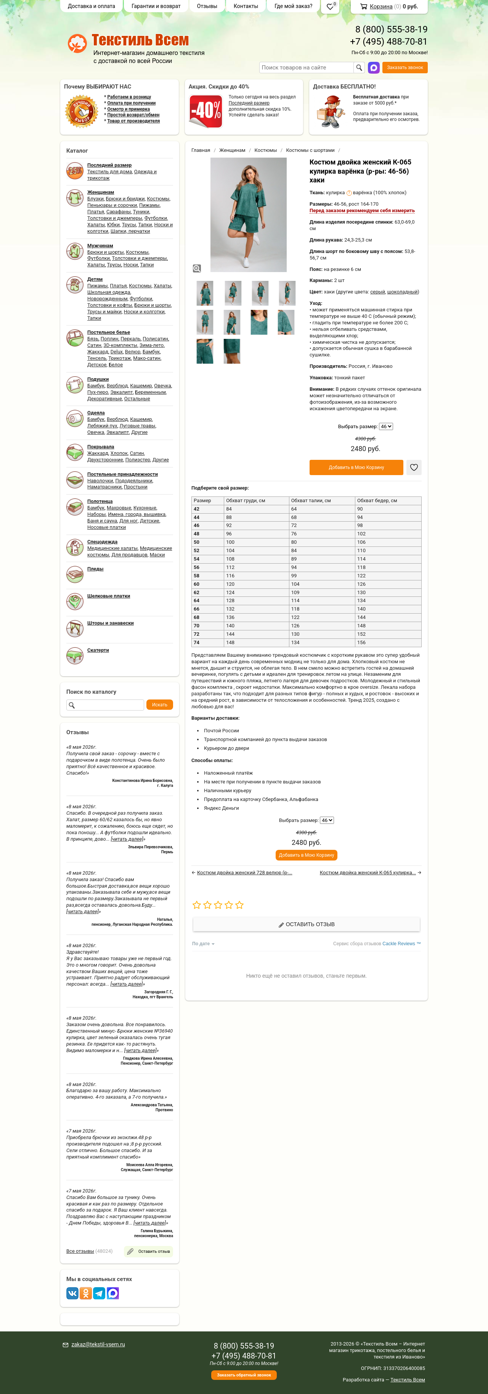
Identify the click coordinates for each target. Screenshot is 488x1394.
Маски (157, 555)
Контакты (246, 6)
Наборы (96, 514)
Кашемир (141, 385)
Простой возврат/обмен (133, 115)
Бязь (92, 339)
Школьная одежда (108, 292)
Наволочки (100, 480)
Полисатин (155, 339)
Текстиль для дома (109, 171)
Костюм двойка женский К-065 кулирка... (368, 872)
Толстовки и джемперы (114, 218)
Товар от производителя (133, 121)
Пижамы (149, 205)
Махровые (119, 508)
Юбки (113, 224)
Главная (200, 150)
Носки (131, 265)
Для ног (128, 521)
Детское (96, 364)
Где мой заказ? (293, 6)
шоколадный (402, 292)
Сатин (94, 345)
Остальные (137, 398)
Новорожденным (107, 298)
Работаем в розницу (129, 97)
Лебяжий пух (102, 426)
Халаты (96, 224)
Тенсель (96, 358)
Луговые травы (138, 426)
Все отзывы (80, 1251)
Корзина (381, 6)
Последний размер (249, 103)
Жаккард (97, 352)
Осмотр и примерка (128, 109)
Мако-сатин (146, 358)
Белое (116, 364)
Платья (95, 211)
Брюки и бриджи (125, 198)
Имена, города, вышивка (136, 514)
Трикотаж (119, 358)
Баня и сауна (102, 521)
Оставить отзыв (306, 924)
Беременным (150, 392)
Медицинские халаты (112, 548)
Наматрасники (104, 487)
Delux (117, 352)
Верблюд (117, 385)
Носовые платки (106, 527)
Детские (149, 521)
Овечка (162, 385)
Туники (141, 211)
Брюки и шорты (105, 252)
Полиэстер (137, 460)
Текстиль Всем (407, 1380)
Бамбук (151, 352)
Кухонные (144, 508)
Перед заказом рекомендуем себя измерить (362, 210)
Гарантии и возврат (156, 6)
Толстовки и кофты (109, 305)
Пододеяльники (133, 480)
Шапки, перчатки (130, 231)
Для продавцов (130, 555)
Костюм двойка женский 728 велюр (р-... (244, 872)
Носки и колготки (144, 311)
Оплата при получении (131, 103)
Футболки (155, 218)
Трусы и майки (104, 311)
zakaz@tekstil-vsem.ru (98, 1344)
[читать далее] (127, 839)
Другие (139, 432)
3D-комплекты (120, 345)
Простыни (136, 487)
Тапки (145, 224)
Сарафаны (118, 211)
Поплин (110, 339)
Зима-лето (152, 345)
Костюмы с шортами (310, 150)
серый (377, 292)
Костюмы (158, 198)
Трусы (129, 224)
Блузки (95, 198)
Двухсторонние (105, 460)
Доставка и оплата (91, 6)
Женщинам (232, 150)
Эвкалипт (121, 392)
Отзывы (207, 6)
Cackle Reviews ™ (401, 943)
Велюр (132, 352)
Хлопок (119, 453)
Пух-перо (97, 392)
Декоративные (104, 398)
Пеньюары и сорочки (112, 205)
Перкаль (130, 339)
